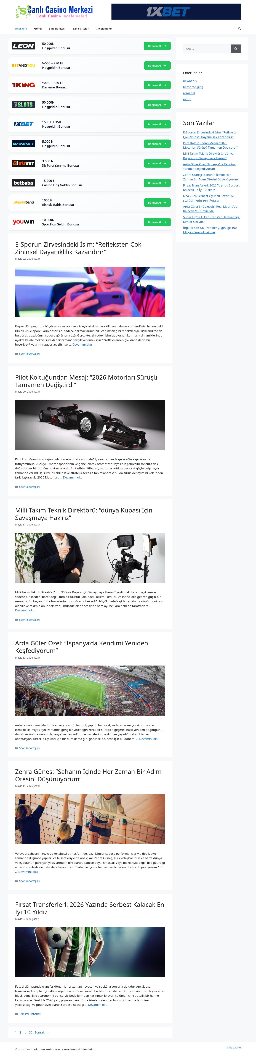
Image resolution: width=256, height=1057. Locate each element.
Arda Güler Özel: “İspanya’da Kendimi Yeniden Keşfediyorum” (81, 647)
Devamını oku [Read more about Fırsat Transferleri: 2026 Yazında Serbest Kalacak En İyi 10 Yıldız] (97, 1005)
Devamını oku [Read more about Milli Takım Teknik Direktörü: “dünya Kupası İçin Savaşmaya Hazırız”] (24, 610)
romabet (189, 93)
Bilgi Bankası (57, 28)
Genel (38, 28)
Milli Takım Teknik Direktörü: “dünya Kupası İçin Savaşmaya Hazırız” (83, 514)
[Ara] (236, 48)
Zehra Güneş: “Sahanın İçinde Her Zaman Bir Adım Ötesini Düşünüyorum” (88, 775)
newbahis (190, 81)
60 (30, 1032)
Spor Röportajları (29, 353)
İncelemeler (104, 28)
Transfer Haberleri (30, 1014)
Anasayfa (21, 28)
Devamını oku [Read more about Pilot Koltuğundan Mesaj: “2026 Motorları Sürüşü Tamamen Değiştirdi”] (72, 477)
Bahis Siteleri (81, 28)
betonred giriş (193, 87)
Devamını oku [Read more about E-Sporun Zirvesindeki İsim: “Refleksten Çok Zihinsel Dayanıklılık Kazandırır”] (82, 344)
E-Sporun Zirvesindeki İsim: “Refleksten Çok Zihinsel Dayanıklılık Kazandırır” (78, 248)
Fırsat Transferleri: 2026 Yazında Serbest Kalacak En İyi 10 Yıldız (89, 908)
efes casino (234, 1047)
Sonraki (42, 1032)
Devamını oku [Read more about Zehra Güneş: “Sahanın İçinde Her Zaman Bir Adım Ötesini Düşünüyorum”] (28, 872)
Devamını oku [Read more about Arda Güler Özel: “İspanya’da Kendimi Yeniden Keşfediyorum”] (149, 739)
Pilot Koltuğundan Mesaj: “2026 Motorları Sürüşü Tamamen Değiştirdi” (86, 381)
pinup (187, 99)
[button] (239, 28)
